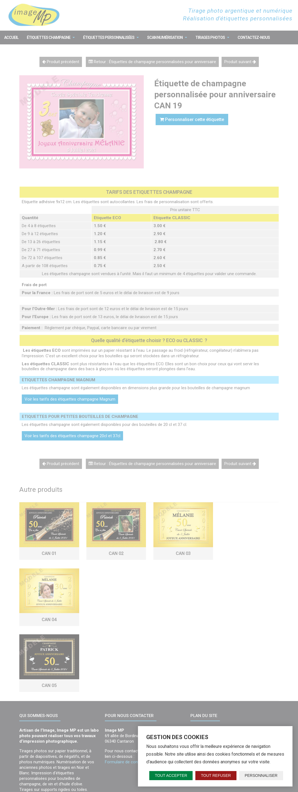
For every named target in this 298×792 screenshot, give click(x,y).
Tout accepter (171, 775)
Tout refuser (216, 775)
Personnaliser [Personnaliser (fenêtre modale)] (261, 775)
